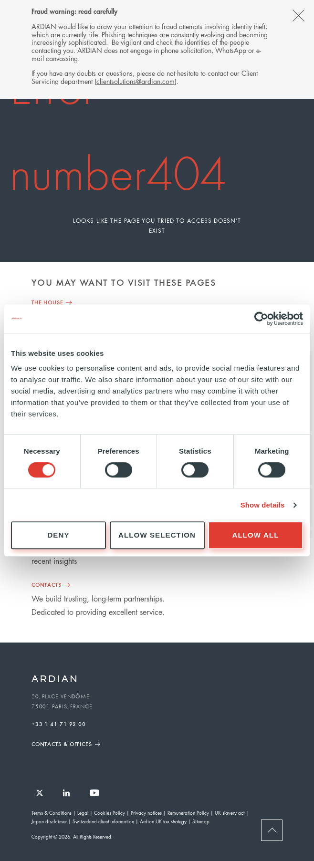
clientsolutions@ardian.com (135, 81)
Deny (58, 535)
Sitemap (200, 821)
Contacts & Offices (61, 743)
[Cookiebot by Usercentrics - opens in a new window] (261, 318)
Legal (82, 812)
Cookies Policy (109, 812)
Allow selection (157, 535)
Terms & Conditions (51, 812)
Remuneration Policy (188, 812)
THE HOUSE (47, 302)
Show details (263, 505)
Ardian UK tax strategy (163, 821)
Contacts (46, 584)
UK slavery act (229, 812)
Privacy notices (146, 812)
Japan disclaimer (49, 821)
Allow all (255, 535)
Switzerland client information (103, 821)
